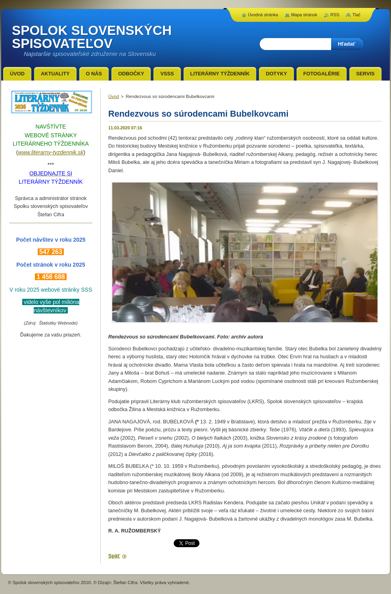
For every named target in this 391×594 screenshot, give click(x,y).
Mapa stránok (304, 14)
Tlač (356, 14)
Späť (114, 556)
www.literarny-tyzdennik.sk (51, 152)
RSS (334, 14)
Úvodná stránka (263, 14)
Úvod (113, 96)
